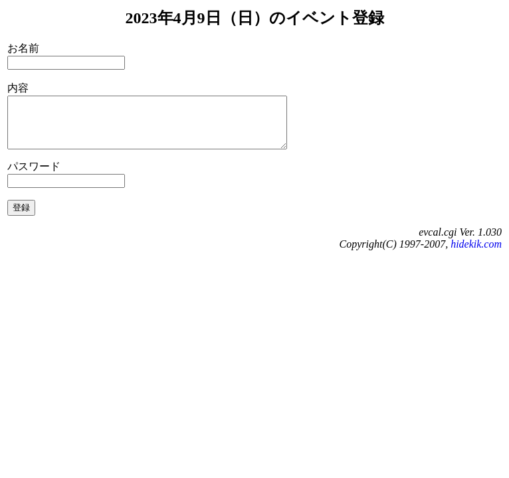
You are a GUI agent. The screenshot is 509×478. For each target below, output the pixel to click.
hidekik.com (476, 254)
